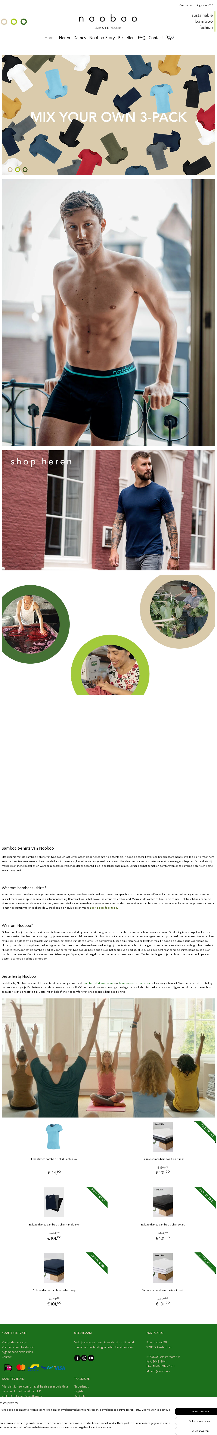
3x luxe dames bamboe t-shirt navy (54, 1290)
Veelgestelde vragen (15, 1342)
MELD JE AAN (82, 1333)
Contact (156, 37)
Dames (80, 37)
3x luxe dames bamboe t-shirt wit (162, 1290)
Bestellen (126, 37)
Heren (64, 37)
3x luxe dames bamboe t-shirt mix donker (54, 1224)
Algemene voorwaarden (17, 1352)
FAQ (141, 37)
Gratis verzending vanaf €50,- (197, 5)
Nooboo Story (102, 37)
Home (50, 37)
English (78, 1391)
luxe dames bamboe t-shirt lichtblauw (54, 1159)
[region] (80, 1419)
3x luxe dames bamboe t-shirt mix (163, 1159)
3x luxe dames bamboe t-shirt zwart (163, 1224)
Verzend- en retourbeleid (18, 1347)
